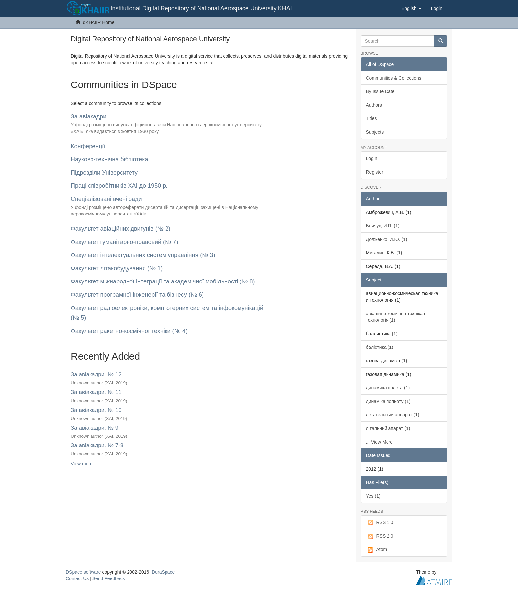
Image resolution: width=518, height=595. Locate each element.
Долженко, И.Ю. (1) (386, 239)
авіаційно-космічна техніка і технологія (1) (395, 317)
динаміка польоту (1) (388, 401)
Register (374, 172)
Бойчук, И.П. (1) (383, 225)
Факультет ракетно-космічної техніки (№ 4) (129, 331)
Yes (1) (373, 496)
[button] (411, 8)
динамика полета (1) (388, 387)
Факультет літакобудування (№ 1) (117, 268)
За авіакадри (88, 116)
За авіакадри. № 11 (96, 392)
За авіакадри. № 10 (96, 410)
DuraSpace (163, 572)
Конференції (88, 146)
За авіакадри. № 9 (94, 428)
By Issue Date (380, 91)
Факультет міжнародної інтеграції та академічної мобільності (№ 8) (163, 281)
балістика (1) (379, 347)
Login (371, 158)
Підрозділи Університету (104, 172)
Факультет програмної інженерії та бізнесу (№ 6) (137, 294)
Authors (374, 105)
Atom (376, 550)
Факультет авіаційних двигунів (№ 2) (120, 228)
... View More (379, 442)
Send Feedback (108, 578)
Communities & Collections (393, 78)
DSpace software (83, 572)
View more (81, 463)
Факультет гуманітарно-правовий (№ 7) (124, 242)
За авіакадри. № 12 (96, 374)
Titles (371, 118)
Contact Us (77, 578)
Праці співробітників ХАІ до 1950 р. (119, 185)
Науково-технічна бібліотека (109, 159)
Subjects (375, 132)
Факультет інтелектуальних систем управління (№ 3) (143, 255)
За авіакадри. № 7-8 (97, 445)
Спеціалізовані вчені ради (106, 199)
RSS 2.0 (379, 536)
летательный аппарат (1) (392, 414)
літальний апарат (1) (388, 428)
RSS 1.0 (379, 523)
